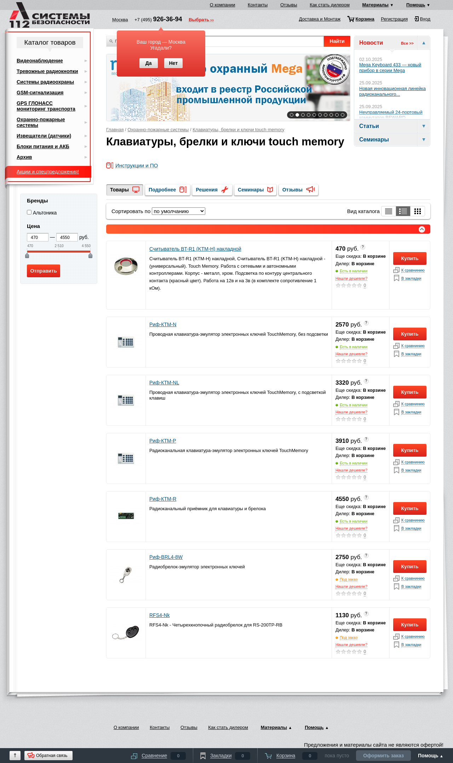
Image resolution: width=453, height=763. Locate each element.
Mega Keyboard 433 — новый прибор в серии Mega (390, 67)
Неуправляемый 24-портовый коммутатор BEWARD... (391, 115)
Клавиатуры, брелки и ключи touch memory (238, 129)
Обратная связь (51, 755)
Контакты (258, 4)
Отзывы (288, 4)
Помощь (415, 4)
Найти (337, 41)
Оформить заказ (383, 755)
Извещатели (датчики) (44, 136)
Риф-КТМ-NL (164, 382)
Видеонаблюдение (40, 60)
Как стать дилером (330, 4)
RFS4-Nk (159, 615)
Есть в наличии (353, 271)
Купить (410, 258)
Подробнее (162, 190)
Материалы (375, 4)
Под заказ (349, 579)
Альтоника (45, 213)
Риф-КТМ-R (162, 499)
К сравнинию (413, 270)
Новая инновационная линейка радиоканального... (392, 91)
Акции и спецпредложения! (48, 171)
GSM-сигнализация (40, 92)
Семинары (251, 190)
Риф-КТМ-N (162, 324)
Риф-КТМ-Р (162, 441)
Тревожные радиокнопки (47, 71)
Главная (115, 129)
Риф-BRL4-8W (166, 557)
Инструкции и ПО (136, 165)
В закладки (411, 278)
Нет (173, 63)
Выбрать (199, 20)
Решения (206, 190)
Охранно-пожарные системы (158, 129)
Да (148, 63)
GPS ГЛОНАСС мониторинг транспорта (46, 106)
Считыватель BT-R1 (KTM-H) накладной (195, 249)
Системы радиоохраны (45, 82)
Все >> (407, 43)
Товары (119, 190)
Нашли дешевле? (351, 278)
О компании (222, 4)
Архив (24, 157)
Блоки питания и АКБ (43, 146)
